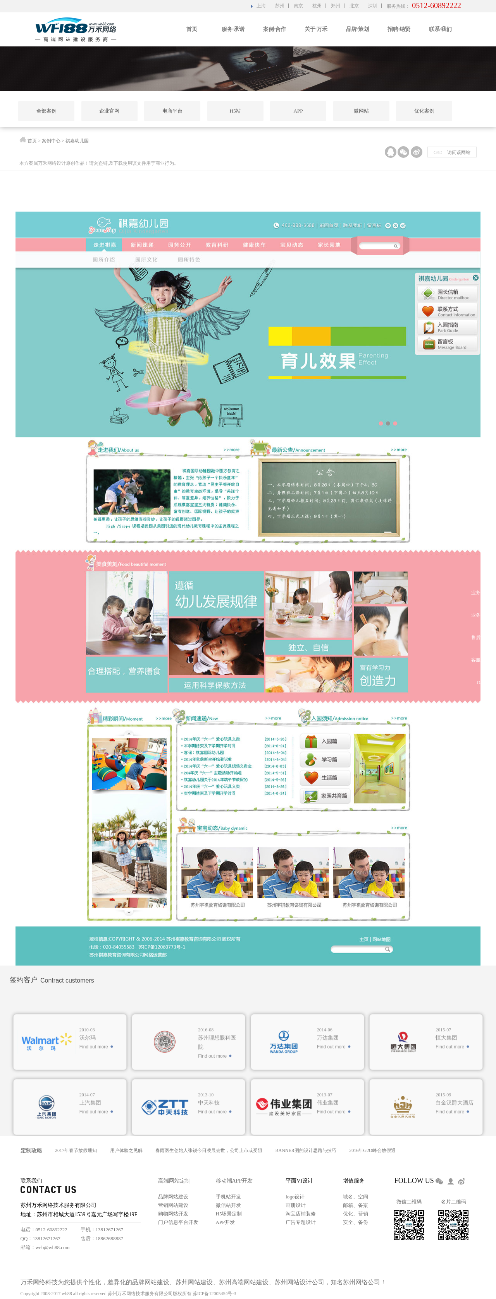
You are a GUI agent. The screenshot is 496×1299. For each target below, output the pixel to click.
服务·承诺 (233, 29)
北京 (354, 5)
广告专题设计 (301, 1222)
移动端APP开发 (234, 1181)
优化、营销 (355, 1214)
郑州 (335, 5)
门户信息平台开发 (178, 1222)
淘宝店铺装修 (301, 1214)
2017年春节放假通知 (76, 1150)
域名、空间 (355, 1197)
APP (298, 111)
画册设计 (296, 1205)
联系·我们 (440, 29)
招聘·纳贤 (399, 29)
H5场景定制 (229, 1214)
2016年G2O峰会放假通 (372, 1150)
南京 (298, 5)
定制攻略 (31, 1151)
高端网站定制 (174, 1181)
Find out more (93, 1123)
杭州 (317, 5)
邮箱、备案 (355, 1205)
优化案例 (424, 111)
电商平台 (172, 111)
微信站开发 (228, 1205)
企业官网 (109, 111)
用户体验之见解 (126, 1150)
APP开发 (225, 1222)
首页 (191, 29)
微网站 (361, 111)
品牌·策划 (357, 29)
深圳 (372, 5)
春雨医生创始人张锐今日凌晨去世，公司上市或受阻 (208, 1150)
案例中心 (51, 142)
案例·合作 (274, 29)
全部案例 (46, 111)
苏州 (279, 5)
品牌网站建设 (173, 1197)
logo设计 (295, 1197)
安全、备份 (355, 1222)
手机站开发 (228, 1197)
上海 (261, 5)
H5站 (235, 111)
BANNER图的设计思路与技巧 (306, 1150)
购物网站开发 (173, 1214)
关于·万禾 (316, 29)
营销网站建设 (173, 1205)
